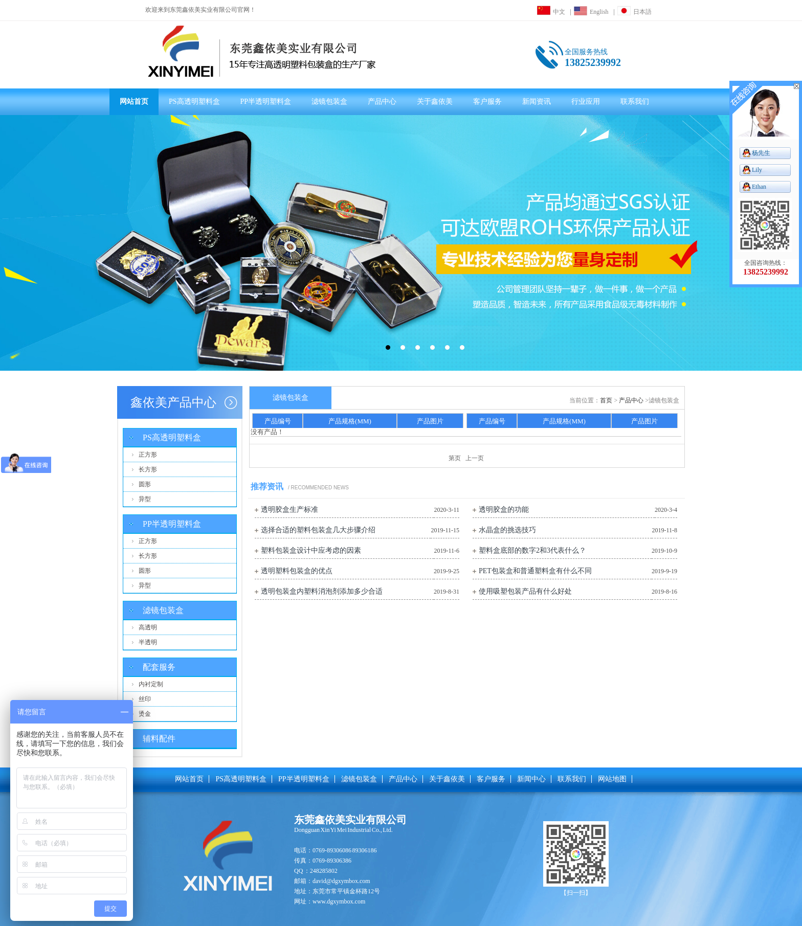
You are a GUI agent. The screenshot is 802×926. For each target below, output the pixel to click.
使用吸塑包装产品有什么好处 (525, 591)
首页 (606, 400)
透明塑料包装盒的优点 (296, 571)
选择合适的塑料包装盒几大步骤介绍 (318, 530)
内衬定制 (151, 684)
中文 (551, 11)
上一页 (474, 458)
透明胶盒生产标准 (289, 509)
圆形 (145, 484)
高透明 (148, 627)
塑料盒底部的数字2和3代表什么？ (532, 550)
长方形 (148, 469)
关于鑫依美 (435, 101)
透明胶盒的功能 (504, 509)
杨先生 (761, 152)
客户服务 (487, 101)
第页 (455, 458)
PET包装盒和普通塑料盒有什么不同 (535, 571)
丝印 (145, 699)
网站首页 (134, 101)
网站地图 (612, 779)
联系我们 (634, 101)
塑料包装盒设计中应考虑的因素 (311, 550)
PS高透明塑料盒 (194, 101)
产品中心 (382, 101)
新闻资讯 (536, 101)
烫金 (145, 713)
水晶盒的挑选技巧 (507, 530)
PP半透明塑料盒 (266, 101)
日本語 (634, 11)
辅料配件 (159, 738)
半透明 (148, 642)
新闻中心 (531, 779)
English (591, 11)
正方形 (148, 454)
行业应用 (585, 101)
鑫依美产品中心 (173, 402)
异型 (145, 499)
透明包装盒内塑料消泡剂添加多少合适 (322, 591)
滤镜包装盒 (329, 101)
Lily (757, 169)
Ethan (759, 186)
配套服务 (159, 667)
